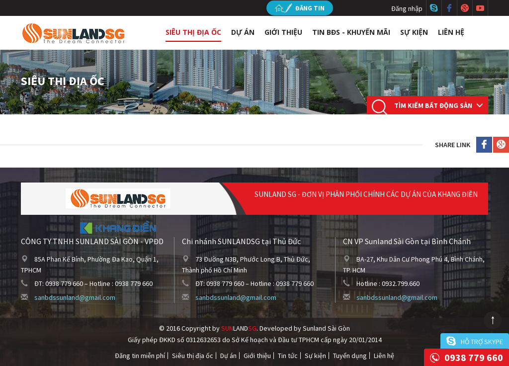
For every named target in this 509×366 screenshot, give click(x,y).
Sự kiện (414, 32)
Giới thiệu (283, 32)
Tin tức (288, 355)
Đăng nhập (407, 8)
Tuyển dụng (350, 355)
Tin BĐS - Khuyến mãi (351, 32)
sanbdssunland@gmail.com (74, 297)
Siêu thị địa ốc (193, 32)
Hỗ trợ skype (482, 341)
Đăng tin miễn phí (140, 355)
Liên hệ (451, 32)
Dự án (242, 32)
